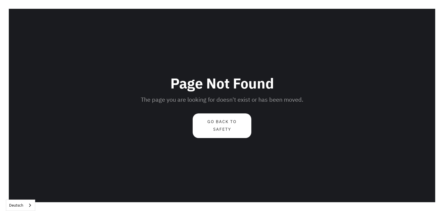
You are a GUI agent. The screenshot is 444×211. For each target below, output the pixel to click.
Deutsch (16, 205)
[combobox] (20, 205)
